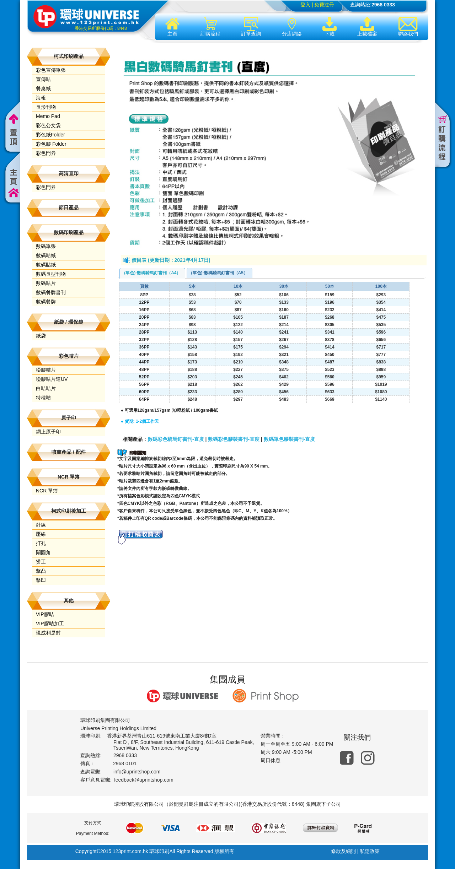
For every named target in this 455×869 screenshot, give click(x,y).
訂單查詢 (251, 27)
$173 (192, 362)
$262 (238, 384)
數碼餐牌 (46, 301)
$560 (329, 376)
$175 (238, 347)
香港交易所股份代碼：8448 (101, 28)
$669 (329, 399)
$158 (192, 354)
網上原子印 (48, 431)
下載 (329, 27)
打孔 (41, 543)
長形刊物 (46, 107)
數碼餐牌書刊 (51, 292)
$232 (329, 309)
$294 (284, 347)
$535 (381, 324)
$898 (381, 369)
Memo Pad (48, 116)
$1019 (381, 384)
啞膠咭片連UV (52, 379)
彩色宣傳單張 (51, 70)
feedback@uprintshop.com (143, 780)
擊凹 (41, 580)
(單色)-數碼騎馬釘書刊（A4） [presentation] (152, 272)
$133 (284, 302)
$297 (238, 399)
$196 (329, 302)
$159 (329, 294)
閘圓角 (43, 552)
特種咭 (43, 397)
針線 (41, 525)
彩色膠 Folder (51, 144)
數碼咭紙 (46, 255)
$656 (381, 339)
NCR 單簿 (47, 490)
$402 (284, 376)
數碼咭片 (46, 283)
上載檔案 (367, 27)
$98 (192, 324)
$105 (238, 317)
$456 (284, 391)
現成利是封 (48, 633)
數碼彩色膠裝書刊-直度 (233, 439)
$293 (381, 294)
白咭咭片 (46, 388)
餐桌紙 (43, 88)
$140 (238, 332)
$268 (329, 317)
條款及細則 (343, 851)
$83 (192, 317)
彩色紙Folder (50, 134)
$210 (238, 362)
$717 (381, 347)
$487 (329, 362)
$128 (192, 339)
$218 (192, 384)
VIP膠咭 (45, 614)
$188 (192, 369)
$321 (284, 354)
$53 (192, 302)
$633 (329, 391)
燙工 (41, 562)
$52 (238, 294)
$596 (381, 332)
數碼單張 (46, 246)
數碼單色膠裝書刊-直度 (289, 439)
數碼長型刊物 (51, 274)
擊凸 (41, 571)
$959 (381, 376)
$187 (284, 317)
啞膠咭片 (46, 370)
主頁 (172, 27)
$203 (192, 376)
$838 (381, 362)
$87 (238, 309)
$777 (381, 354)
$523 (329, 369)
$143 (192, 347)
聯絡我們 (408, 27)
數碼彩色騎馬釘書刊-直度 (176, 439)
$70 (238, 302)
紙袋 (41, 336)
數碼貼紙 (46, 265)
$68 (192, 309)
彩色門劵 (46, 153)
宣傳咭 (43, 79)
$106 (284, 294)
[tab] (152, 273)
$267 (284, 339)
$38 (192, 294)
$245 (238, 376)
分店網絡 (292, 27)
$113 (192, 332)
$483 (284, 399)
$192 (238, 354)
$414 (381, 309)
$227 (238, 369)
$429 (284, 384)
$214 (284, 324)
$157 (238, 339)
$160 (284, 309)
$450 (329, 354)
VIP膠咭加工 (50, 623)
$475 (381, 317)
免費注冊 (324, 4)
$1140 (381, 399)
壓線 (41, 534)
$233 (192, 391)
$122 (238, 324)
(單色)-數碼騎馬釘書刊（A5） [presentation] (219, 272)
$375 (284, 369)
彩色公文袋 (48, 125)
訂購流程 (210, 27)
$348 (284, 362)
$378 (329, 339)
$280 (238, 391)
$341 (329, 332)
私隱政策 (370, 851)
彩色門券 (46, 187)
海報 (41, 98)
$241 (284, 332)
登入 (305, 4)
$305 (329, 324)
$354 (381, 302)
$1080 (381, 391)
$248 (192, 399)
